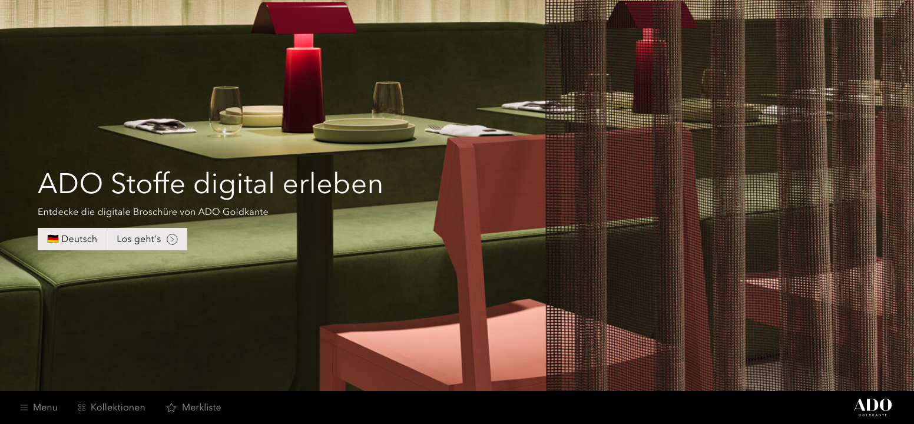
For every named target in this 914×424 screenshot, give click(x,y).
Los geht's (147, 239)
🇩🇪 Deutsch (72, 238)
